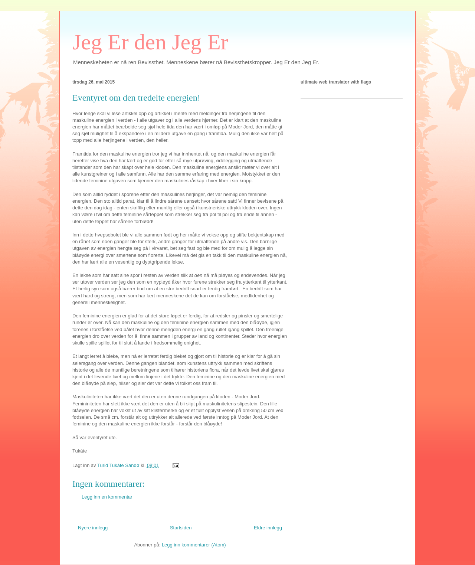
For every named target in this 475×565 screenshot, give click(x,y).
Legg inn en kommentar (107, 497)
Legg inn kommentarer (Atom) (194, 545)
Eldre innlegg (268, 527)
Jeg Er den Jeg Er (150, 42)
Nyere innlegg (93, 527)
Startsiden (181, 527)
